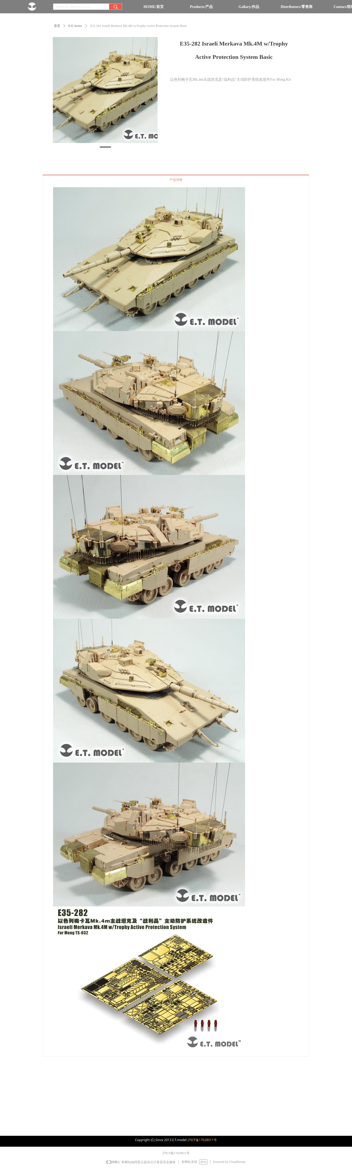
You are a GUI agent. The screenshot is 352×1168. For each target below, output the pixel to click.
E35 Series (75, 26)
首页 (57, 26)
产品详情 (176, 180)
